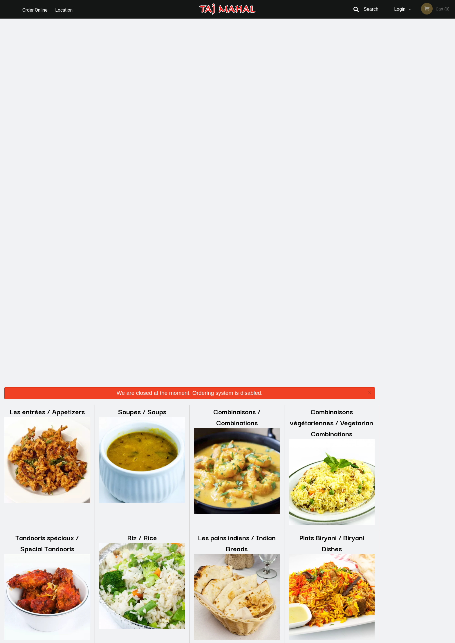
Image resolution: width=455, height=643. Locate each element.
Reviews (263, 565)
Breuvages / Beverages (332, 424)
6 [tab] (439, 122)
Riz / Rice (142, 172)
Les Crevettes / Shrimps (237, 298)
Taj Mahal (100, 557)
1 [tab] (395, 122)
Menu (212, 565)
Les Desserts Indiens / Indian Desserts (236, 430)
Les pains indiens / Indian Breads (237, 178)
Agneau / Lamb (142, 298)
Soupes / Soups (142, 47)
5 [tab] (430, 122)
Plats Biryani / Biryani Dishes (331, 178)
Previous (384, 81)
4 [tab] (421, 122)
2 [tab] (404, 122)
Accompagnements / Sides (142, 424)
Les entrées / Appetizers (47, 47)
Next (451, 81)
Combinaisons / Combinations (237, 52)
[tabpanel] (417, 77)
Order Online (35, 9)
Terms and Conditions (274, 572)
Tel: (322, 579)
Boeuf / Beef (47, 298)
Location (64, 9)
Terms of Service (237, 639)
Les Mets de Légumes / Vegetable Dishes (47, 430)
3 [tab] (413, 122)
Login (399, 9)
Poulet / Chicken (331, 298)
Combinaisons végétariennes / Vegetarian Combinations (331, 58)
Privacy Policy (267, 579)
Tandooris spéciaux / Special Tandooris (47, 178)
